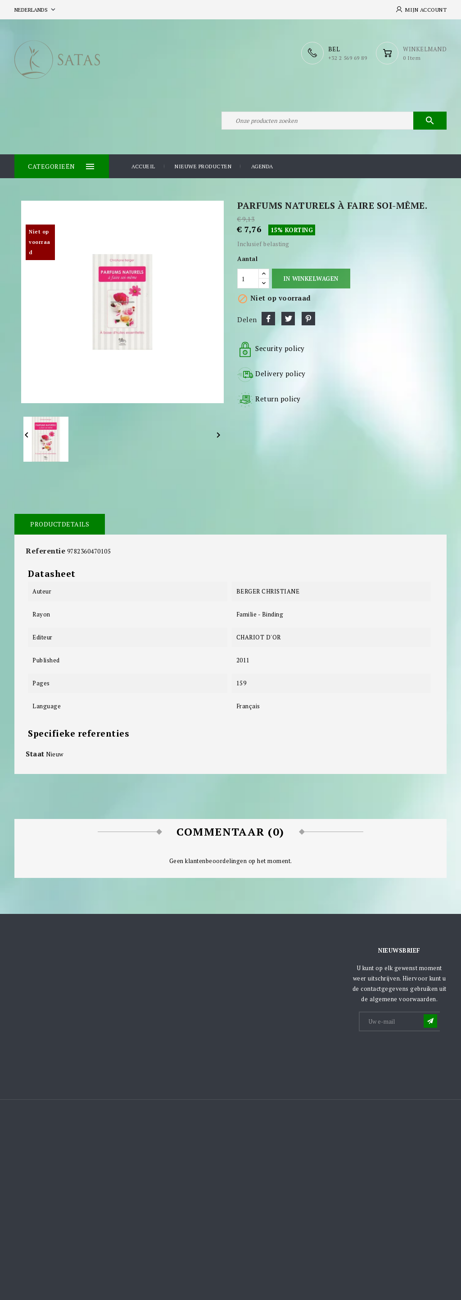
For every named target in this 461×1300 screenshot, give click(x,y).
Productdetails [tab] (59, 524)
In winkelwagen (311, 278)
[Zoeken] (334, 121)
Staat (35, 754)
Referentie (45, 551)
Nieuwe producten (203, 166)
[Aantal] (248, 278)
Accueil (143, 166)
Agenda (262, 166)
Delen (268, 318)
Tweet (288, 318)
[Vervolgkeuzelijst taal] (35, 9)
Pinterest (308, 318)
